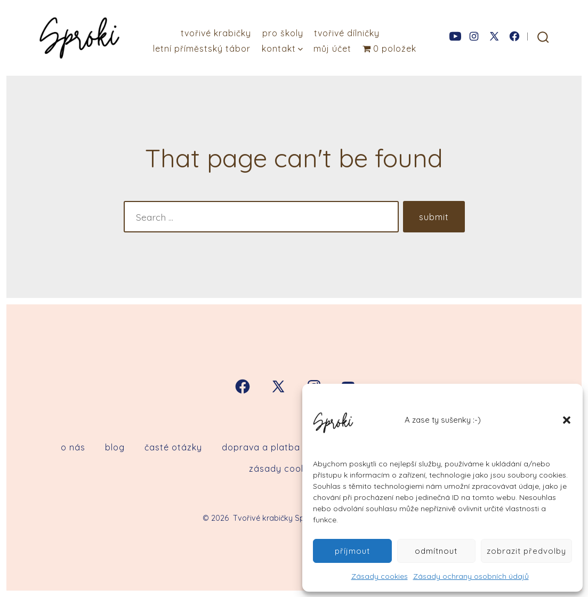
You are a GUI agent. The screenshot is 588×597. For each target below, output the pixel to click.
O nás (73, 447)
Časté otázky (173, 447)
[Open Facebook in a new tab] (514, 36)
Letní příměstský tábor (202, 48)
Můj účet (332, 48)
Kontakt (282, 48)
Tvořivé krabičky (216, 33)
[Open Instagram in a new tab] (474, 36)
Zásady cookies (379, 576)
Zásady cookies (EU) (294, 468)
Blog (115, 447)
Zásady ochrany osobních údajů (471, 576)
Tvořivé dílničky (347, 33)
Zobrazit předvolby (526, 551)
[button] (566, 420)
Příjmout (352, 551)
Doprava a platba (261, 447)
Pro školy (282, 33)
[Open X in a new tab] (494, 36)
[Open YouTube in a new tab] (455, 36)
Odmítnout (436, 551)
